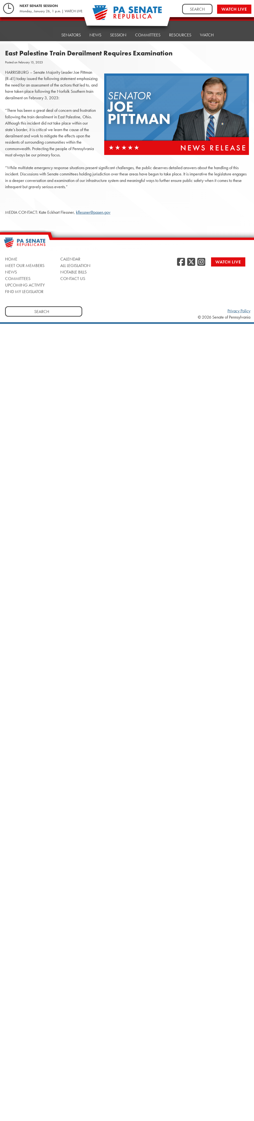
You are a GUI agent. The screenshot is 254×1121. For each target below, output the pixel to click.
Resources (180, 27)
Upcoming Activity (25, 285)
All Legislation (75, 265)
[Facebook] (181, 262)
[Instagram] (201, 262)
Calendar (70, 259)
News (95, 31)
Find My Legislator (24, 291)
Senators (71, 32)
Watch (207, 26)
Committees (147, 29)
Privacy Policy (238, 311)
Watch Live (234, 9)
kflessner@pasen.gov (93, 212)
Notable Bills (73, 272)
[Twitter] (191, 262)
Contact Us (72, 278)
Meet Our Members (24, 265)
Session (118, 30)
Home (46, 33)
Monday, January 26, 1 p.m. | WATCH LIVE (51, 11)
